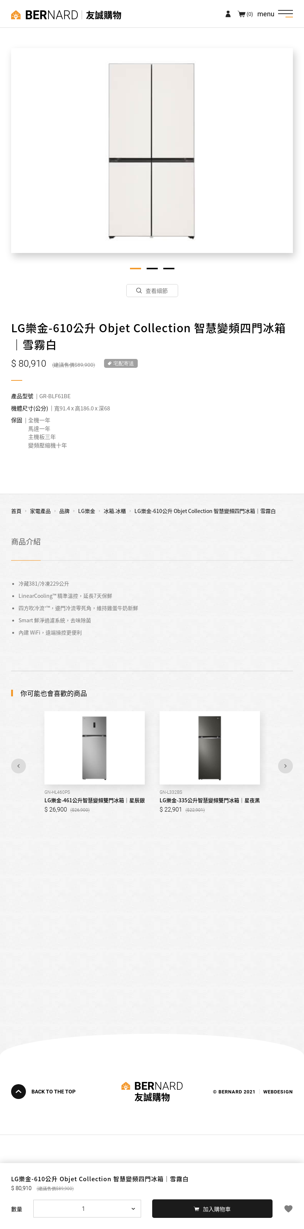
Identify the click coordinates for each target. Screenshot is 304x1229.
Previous (18, 766)
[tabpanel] (152, 150)
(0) (250, 14)
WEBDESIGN (278, 1091)
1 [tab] (135, 268)
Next (285, 766)
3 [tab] (168, 268)
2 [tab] (152, 268)
